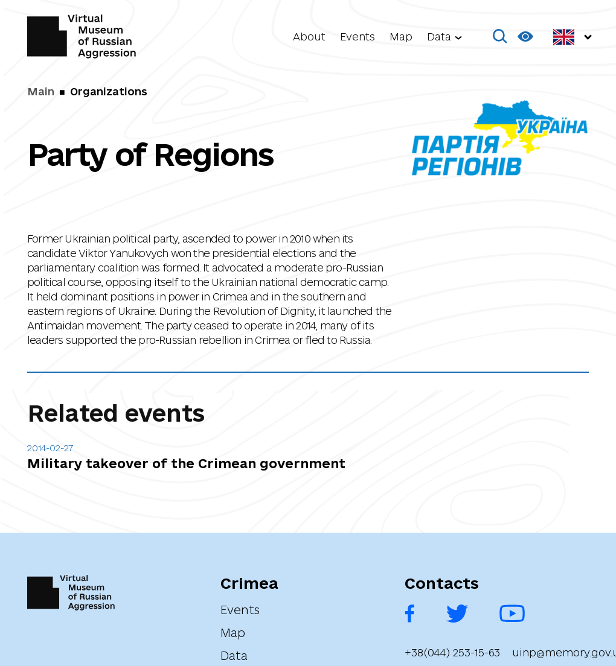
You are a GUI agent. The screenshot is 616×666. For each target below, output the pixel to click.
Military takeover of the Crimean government (186, 463)
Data (234, 655)
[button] (501, 37)
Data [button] (439, 36)
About (309, 36)
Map (401, 36)
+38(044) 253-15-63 (452, 653)
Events (357, 36)
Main (40, 91)
